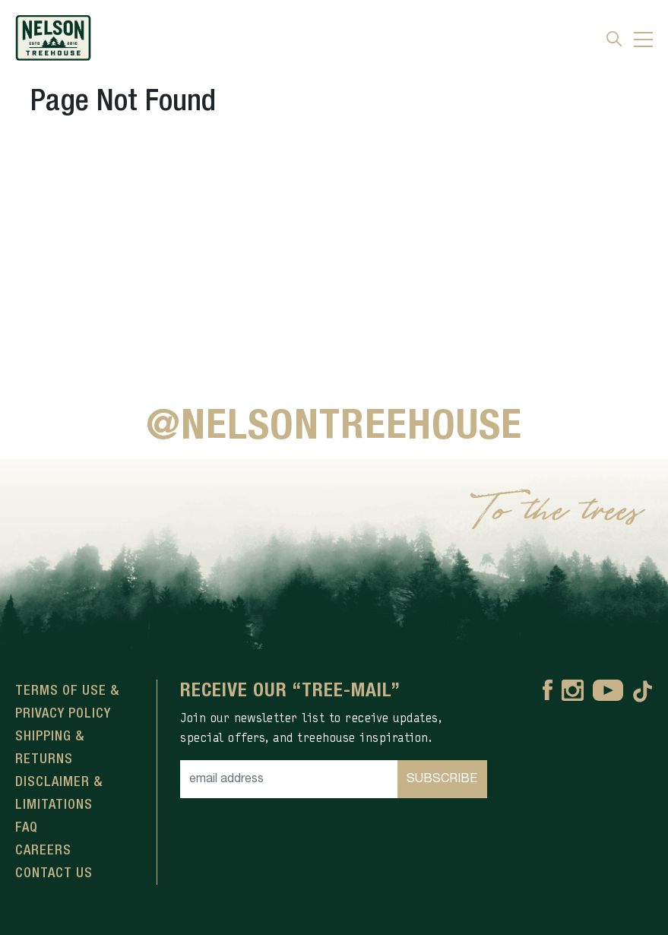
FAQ (26, 828)
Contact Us (54, 873)
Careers (43, 851)
